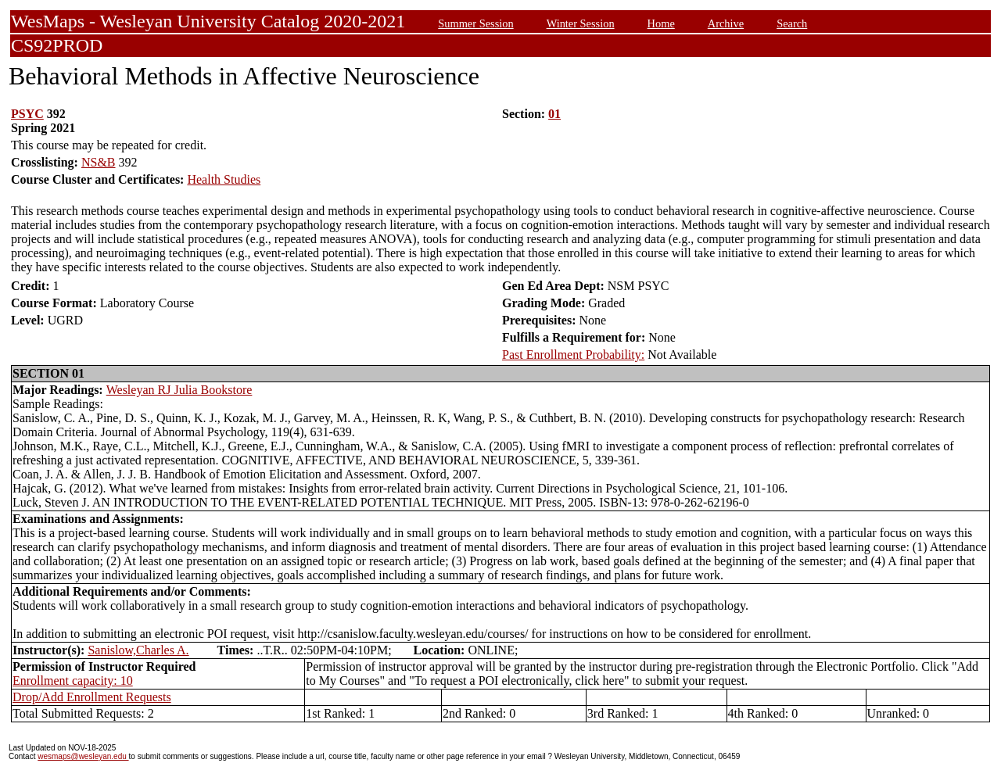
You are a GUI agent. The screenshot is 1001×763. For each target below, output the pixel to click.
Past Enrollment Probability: (573, 354)
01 (554, 113)
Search (792, 23)
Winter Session (581, 23)
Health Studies (223, 179)
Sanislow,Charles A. (138, 650)
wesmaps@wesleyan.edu (83, 756)
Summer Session (475, 23)
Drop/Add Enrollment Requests (92, 697)
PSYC (27, 113)
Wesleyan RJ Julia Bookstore (179, 389)
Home (661, 23)
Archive (726, 23)
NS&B (98, 162)
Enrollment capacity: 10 (73, 680)
